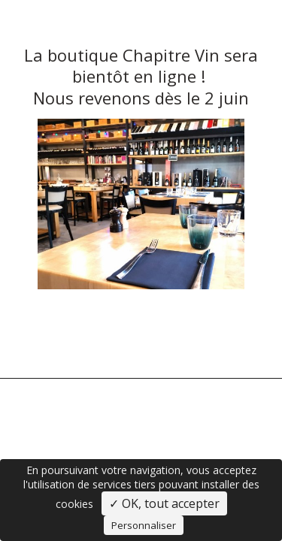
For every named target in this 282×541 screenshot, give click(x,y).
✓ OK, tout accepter (164, 503)
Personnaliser (143, 525)
